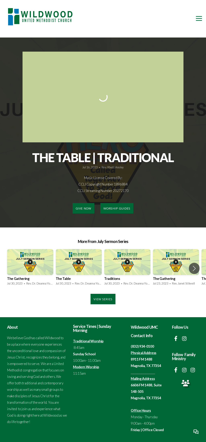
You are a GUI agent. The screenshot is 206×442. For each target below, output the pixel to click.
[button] (194, 268)
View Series (103, 299)
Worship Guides (116, 208)
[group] (30, 268)
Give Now (83, 208)
